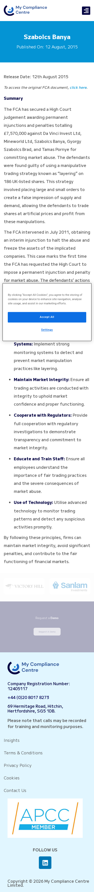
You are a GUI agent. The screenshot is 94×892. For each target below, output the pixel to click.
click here (78, 87)
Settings (47, 330)
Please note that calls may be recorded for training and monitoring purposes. (47, 723)
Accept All (47, 317)
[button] (86, 11)
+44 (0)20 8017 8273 (28, 697)
